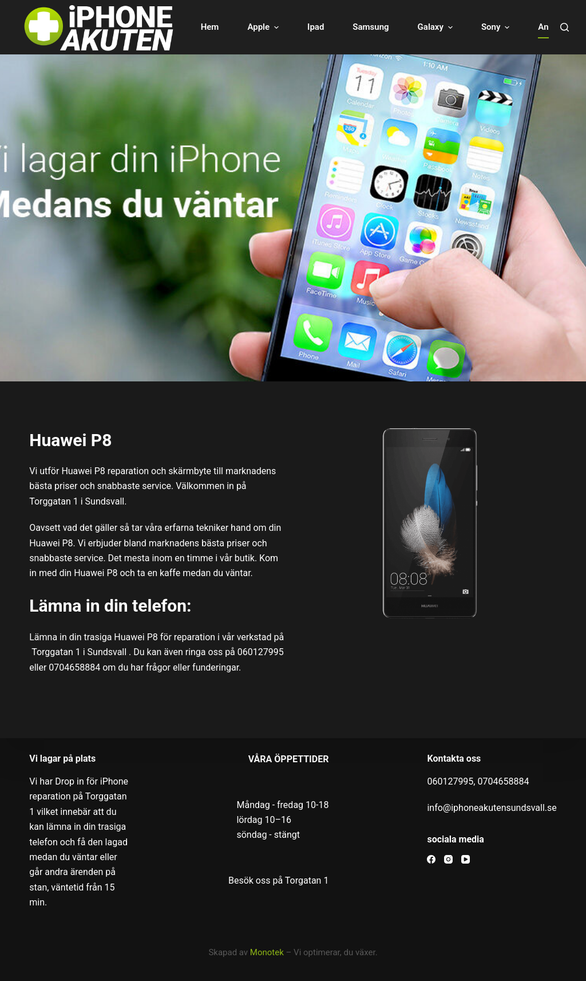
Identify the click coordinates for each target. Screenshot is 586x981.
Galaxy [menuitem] (437, 27)
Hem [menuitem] (210, 27)
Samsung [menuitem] (371, 27)
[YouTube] (465, 859)
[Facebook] (431, 859)
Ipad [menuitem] (315, 27)
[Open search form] (564, 27)
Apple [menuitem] (264, 27)
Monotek (267, 952)
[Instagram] (448, 859)
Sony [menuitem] (496, 27)
